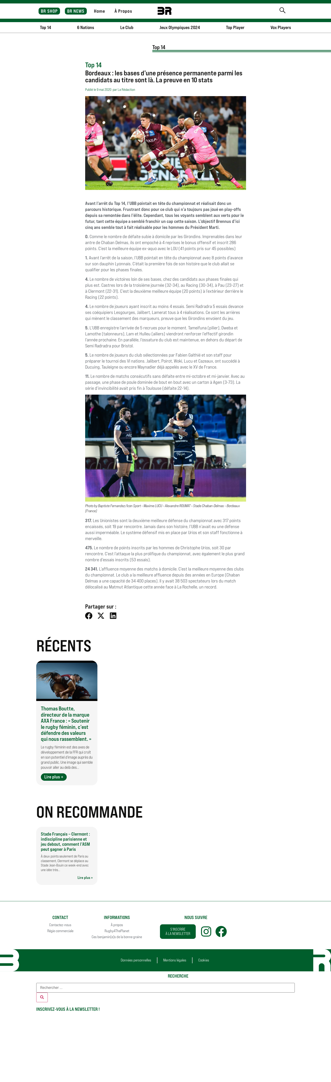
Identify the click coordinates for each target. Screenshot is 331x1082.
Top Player (235, 27)
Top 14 (45, 27)
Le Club (126, 27)
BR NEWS (76, 11)
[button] (89, 616)
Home (99, 11)
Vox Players (281, 27)
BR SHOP (49, 11)
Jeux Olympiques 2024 (179, 27)
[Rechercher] (42, 997)
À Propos (123, 11)
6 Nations (85, 27)
